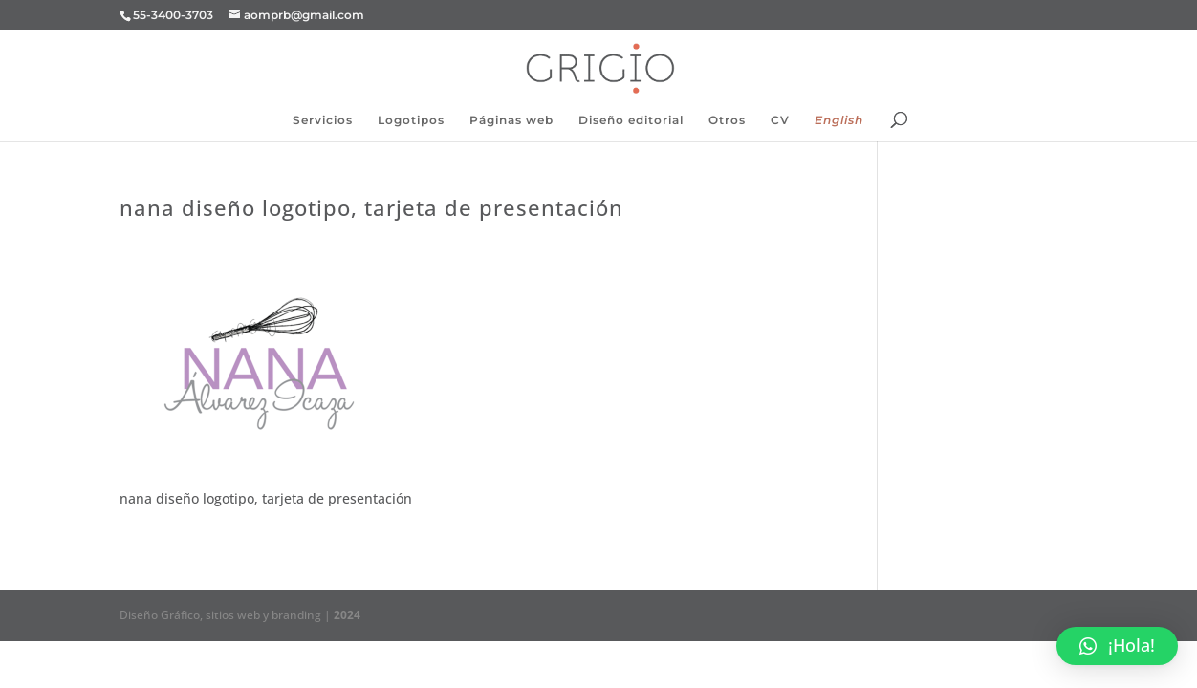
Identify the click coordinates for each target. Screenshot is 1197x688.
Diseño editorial (631, 120)
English (839, 120)
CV (780, 120)
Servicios (323, 120)
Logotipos (411, 120)
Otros (727, 120)
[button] (1117, 646)
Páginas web (511, 120)
